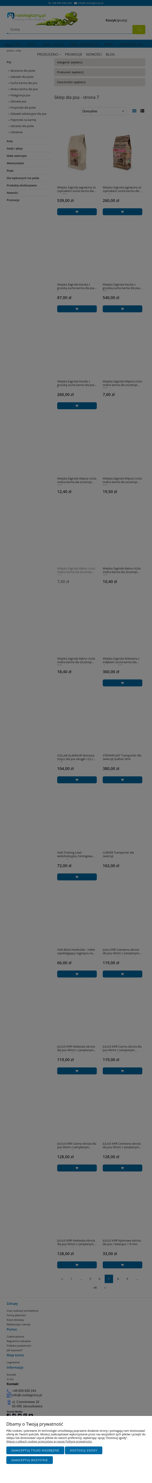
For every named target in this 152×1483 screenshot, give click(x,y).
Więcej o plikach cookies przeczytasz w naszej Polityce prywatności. (49, 1443)
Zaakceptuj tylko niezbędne (35, 1452)
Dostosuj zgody (83, 1452)
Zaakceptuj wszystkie (29, 1460)
